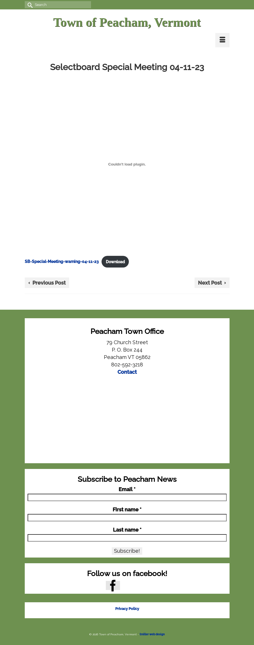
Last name (127, 530)
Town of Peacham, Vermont (127, 22)
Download (115, 261)
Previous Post (49, 283)
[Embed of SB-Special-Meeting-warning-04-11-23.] (127, 164)
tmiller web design (152, 634)
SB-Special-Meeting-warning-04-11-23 (62, 261)
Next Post (210, 283)
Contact (127, 372)
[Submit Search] (29, 4)
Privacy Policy (127, 609)
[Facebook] (113, 585)
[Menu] (222, 40)
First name (127, 510)
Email (127, 489)
